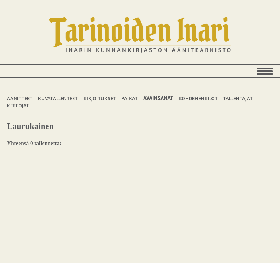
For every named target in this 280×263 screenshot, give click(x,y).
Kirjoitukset (99, 98)
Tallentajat (238, 98)
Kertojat (18, 105)
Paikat (129, 98)
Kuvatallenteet (58, 98)
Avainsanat (158, 98)
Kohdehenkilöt (198, 98)
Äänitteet (19, 98)
